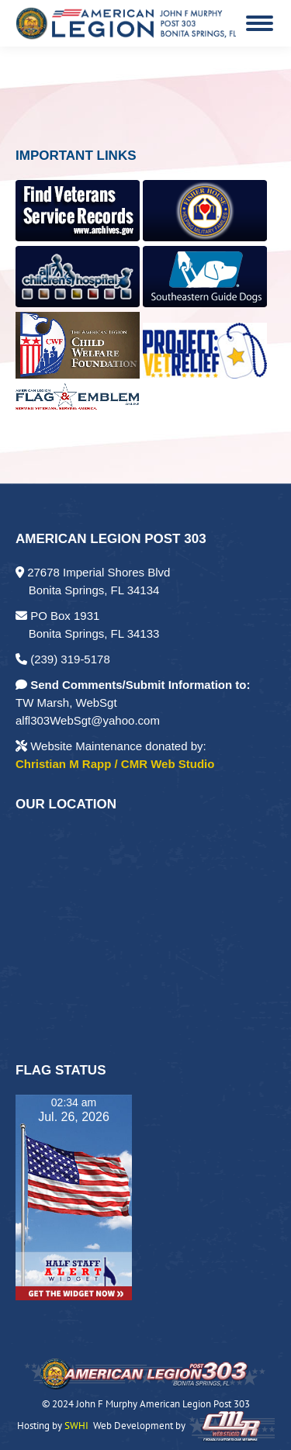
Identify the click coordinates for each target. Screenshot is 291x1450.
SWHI (76, 1425)
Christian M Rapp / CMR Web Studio (115, 763)
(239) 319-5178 (63, 659)
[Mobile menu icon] (259, 23)
